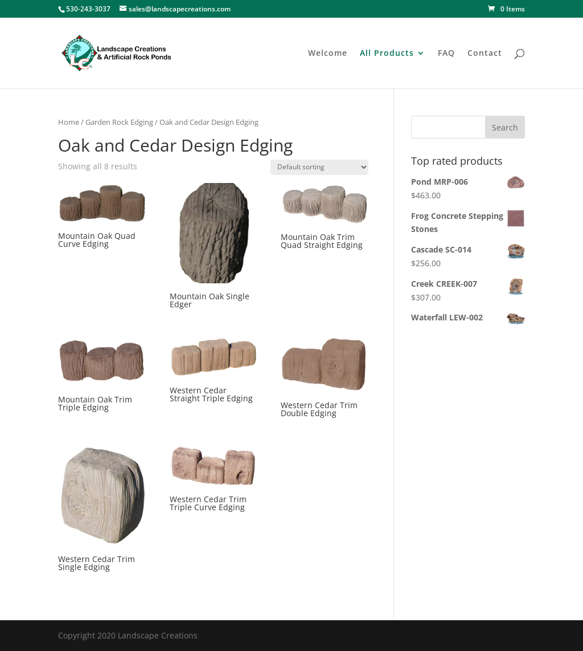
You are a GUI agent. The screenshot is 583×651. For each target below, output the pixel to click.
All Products (387, 53)
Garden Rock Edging (119, 122)
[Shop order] (319, 167)
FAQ (446, 53)
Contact (484, 53)
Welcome (327, 53)
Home (68, 122)
